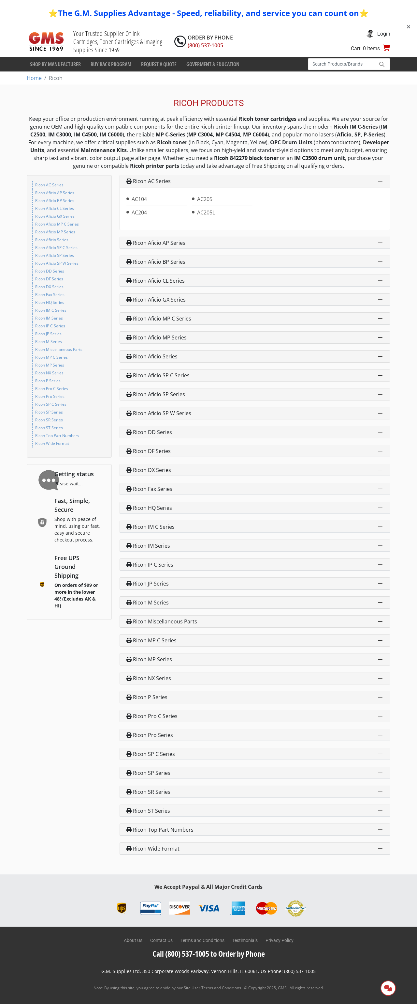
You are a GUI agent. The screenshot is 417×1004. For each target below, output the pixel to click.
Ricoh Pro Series (50, 396)
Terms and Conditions (202, 940)
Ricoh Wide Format (52, 443)
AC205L (206, 212)
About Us (133, 940)
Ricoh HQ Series (49, 302)
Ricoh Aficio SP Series (54, 255)
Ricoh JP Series (48, 334)
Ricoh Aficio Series (51, 240)
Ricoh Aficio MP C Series (57, 224)
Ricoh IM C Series (50, 310)
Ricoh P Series (48, 381)
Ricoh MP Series (49, 365)
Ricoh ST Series (49, 428)
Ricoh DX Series (49, 287)
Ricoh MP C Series (51, 357)
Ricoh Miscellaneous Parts (58, 349)
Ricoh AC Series (49, 185)
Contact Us (161, 940)
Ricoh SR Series (49, 420)
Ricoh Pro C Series (51, 388)
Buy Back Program (111, 64)
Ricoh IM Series (49, 318)
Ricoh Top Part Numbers (57, 435)
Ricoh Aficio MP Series (55, 232)
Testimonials (245, 940)
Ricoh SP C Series (50, 404)
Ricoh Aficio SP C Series (56, 247)
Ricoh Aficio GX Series (55, 216)
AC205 (204, 199)
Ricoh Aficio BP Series (54, 200)
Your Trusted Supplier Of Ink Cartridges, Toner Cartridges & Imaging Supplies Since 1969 (117, 41)
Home (34, 78)
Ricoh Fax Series (50, 294)
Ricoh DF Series (49, 279)
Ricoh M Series (48, 341)
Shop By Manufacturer (55, 64)
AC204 (139, 212)
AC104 (139, 199)
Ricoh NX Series (49, 373)
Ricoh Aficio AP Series (54, 193)
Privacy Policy (280, 940)
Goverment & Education (212, 64)
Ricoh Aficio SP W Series (57, 263)
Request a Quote (159, 64)
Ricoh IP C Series (50, 326)
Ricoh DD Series (49, 271)
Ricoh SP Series (49, 412)
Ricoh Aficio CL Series (54, 208)
